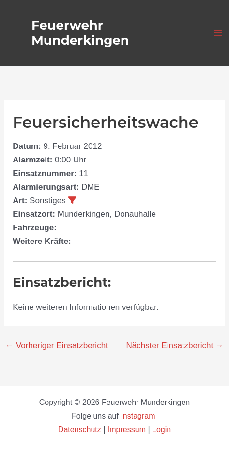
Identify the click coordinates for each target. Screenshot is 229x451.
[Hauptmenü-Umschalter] (218, 33)
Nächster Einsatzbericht (175, 345)
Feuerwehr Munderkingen (80, 32)
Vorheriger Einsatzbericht (56, 345)
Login (161, 429)
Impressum (126, 429)
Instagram (139, 416)
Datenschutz (80, 429)
